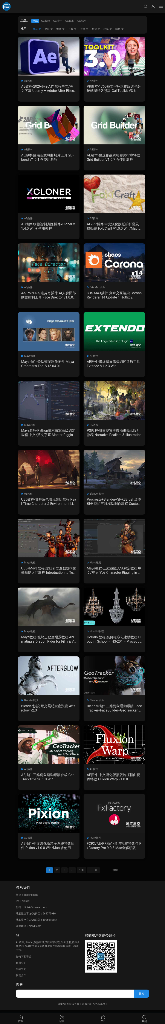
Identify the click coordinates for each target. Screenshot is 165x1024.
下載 (72, 29)
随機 (119, 29)
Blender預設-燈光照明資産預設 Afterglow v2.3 (48, 710)
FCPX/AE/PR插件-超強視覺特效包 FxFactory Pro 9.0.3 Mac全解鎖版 (114, 848)
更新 (48, 29)
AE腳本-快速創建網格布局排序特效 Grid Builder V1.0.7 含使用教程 (113, 157)
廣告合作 (21, 978)
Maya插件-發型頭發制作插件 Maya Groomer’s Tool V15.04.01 (47, 365)
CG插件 (57, 20)
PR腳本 (94, 80)
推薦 (60, 29)
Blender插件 (97, 702)
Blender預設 (31, 702)
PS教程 (94, 426)
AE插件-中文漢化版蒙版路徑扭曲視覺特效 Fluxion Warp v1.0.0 (113, 779)
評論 (108, 29)
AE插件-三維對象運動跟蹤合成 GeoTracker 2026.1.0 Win (48, 779)
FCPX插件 (95, 840)
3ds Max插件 (97, 287)
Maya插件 (30, 357)
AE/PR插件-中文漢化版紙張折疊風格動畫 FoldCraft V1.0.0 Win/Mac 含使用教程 (113, 227)
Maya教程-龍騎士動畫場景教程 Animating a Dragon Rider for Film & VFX (48, 641)
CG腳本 (69, 20)
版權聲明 (21, 972)
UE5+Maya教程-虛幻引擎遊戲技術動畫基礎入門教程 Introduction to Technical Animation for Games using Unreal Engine (48, 572)
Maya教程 (30, 426)
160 (81, 873)
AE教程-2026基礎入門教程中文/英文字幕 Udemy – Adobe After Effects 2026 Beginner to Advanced (48, 88)
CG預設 (81, 20)
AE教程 (28, 80)
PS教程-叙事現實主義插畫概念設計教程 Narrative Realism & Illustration (114, 434)
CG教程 (45, 20)
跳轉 (115, 873)
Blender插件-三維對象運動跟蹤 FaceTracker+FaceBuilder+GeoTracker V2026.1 (113, 710)
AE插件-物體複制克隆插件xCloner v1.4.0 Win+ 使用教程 (48, 227)
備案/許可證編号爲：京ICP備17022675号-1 (82, 1007)
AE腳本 (28, 149)
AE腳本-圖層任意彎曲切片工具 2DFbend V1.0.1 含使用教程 (48, 157)
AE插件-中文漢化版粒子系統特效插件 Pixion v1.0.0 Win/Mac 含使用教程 (48, 848)
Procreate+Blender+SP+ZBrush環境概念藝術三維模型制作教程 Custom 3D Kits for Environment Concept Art (114, 503)
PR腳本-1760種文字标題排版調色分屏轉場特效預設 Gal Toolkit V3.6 (114, 88)
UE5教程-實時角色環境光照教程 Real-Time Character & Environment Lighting (48, 503)
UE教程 (28, 495)
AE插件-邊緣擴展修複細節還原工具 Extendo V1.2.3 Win (113, 365)
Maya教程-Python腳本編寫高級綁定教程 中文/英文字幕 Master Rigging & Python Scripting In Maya (48, 434)
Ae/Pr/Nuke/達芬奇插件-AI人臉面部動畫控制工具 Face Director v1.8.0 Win (48, 296)
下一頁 (93, 873)
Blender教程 (97, 495)
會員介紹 (21, 965)
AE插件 (28, 218)
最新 (37, 29)
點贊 (96, 29)
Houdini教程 (97, 633)
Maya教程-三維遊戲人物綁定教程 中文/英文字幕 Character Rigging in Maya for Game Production (114, 572)
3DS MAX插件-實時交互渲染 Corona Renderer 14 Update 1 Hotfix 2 (113, 296)
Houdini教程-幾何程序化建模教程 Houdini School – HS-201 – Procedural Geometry (114, 641)
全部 (35, 20)
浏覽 (84, 29)
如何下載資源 (23, 959)
